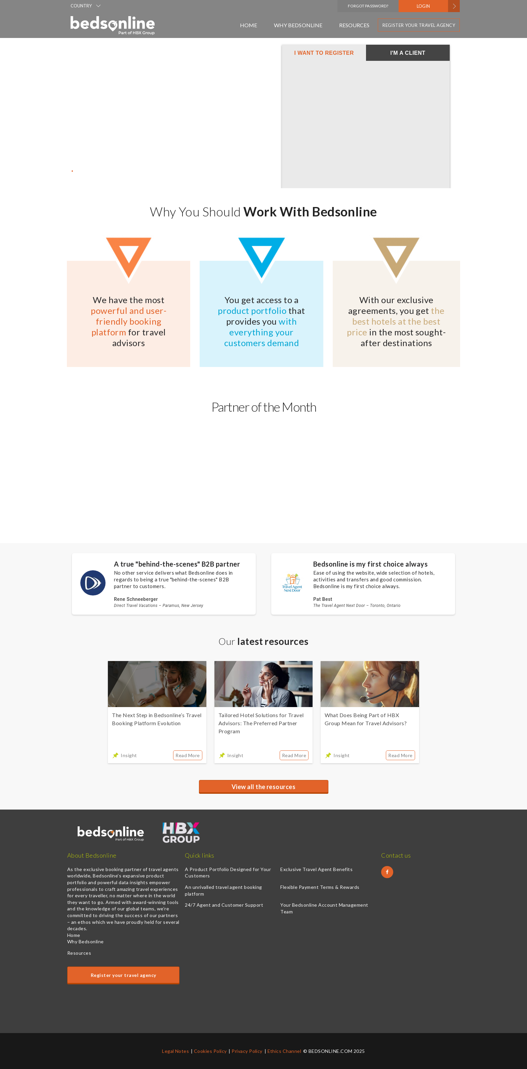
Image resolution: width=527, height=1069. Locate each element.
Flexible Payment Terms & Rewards (319, 887)
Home (248, 25)
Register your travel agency (418, 25)
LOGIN (423, 6)
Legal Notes (175, 1051)
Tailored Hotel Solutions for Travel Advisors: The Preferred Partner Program (261, 723)
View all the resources (264, 786)
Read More (187, 755)
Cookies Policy (210, 1051)
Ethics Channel (284, 1051)
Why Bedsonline (298, 25)
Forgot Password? (368, 5)
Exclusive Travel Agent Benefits (316, 869)
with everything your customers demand (261, 332)
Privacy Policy (247, 1051)
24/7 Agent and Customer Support (224, 905)
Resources (354, 25)
